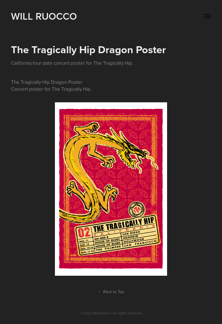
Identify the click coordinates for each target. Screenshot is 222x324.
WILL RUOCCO (44, 16)
